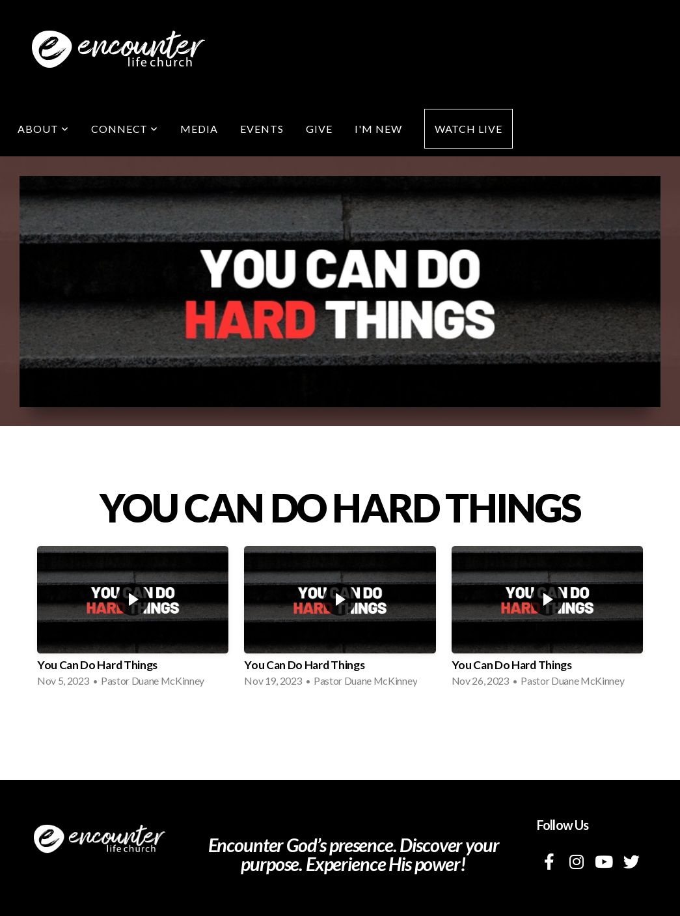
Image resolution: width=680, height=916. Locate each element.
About (43, 128)
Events (262, 128)
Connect (125, 128)
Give (319, 128)
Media (199, 128)
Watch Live (469, 128)
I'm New (378, 128)
